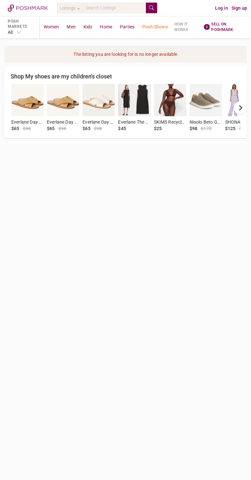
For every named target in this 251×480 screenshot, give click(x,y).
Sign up (239, 8)
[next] (240, 107)
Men (71, 26)
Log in (221, 8)
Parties (127, 26)
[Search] (114, 8)
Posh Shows (155, 26)
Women (51, 26)
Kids (88, 26)
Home (106, 26)
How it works (181, 27)
